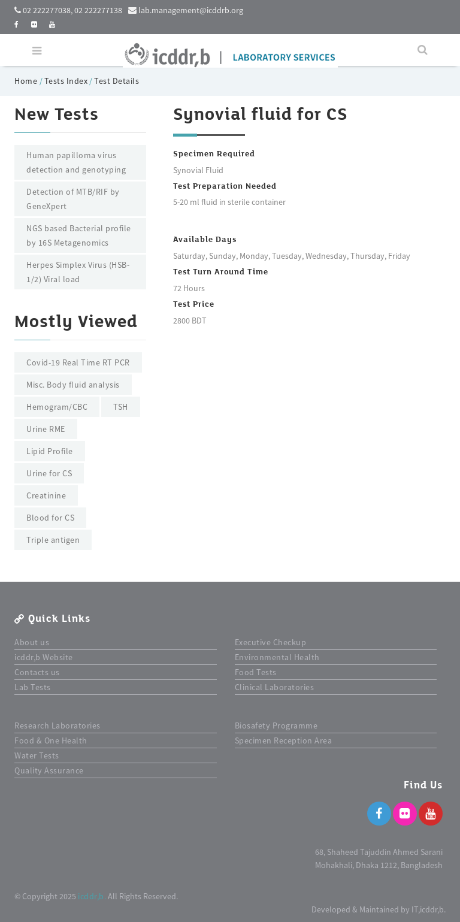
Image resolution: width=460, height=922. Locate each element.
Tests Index (66, 80)
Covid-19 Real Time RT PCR (78, 362)
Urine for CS (49, 473)
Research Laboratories (57, 725)
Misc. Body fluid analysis (73, 384)
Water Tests (36, 755)
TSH (120, 406)
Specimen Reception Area (283, 740)
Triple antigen (53, 539)
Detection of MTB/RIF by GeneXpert (73, 198)
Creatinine (46, 495)
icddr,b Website (43, 657)
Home (27, 80)
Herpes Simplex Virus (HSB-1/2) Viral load (77, 272)
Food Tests (256, 672)
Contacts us (37, 672)
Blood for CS (50, 517)
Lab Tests (32, 687)
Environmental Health (277, 657)
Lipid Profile (49, 451)
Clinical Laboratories (274, 687)
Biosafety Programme (276, 725)
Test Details (116, 80)
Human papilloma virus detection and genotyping (76, 162)
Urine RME (45, 429)
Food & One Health (50, 740)
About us (31, 642)
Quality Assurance (49, 770)
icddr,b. (92, 896)
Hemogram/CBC (56, 406)
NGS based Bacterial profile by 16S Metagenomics (78, 235)
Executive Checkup (271, 642)
